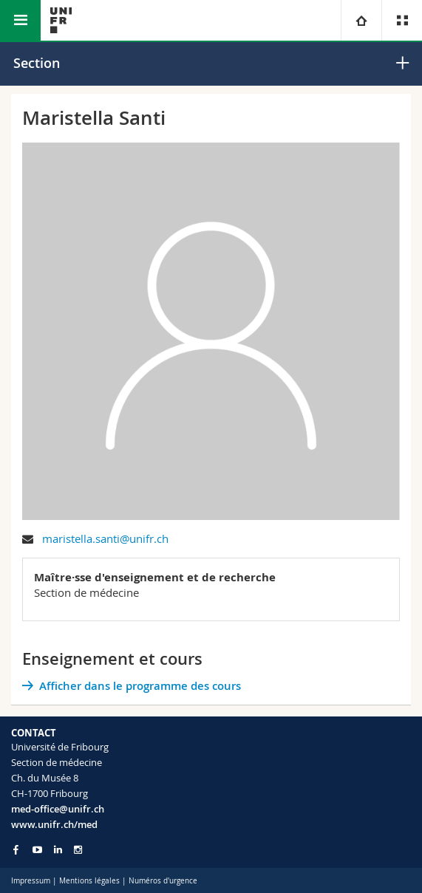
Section (36, 63)
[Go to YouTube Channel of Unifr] (37, 850)
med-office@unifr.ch (57, 808)
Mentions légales (89, 881)
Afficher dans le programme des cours (140, 686)
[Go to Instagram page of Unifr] (78, 850)
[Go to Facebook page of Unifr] (16, 849)
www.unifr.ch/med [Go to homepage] (54, 824)
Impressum (30, 881)
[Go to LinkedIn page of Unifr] (58, 850)
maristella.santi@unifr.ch (105, 538)
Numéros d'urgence (163, 881)
